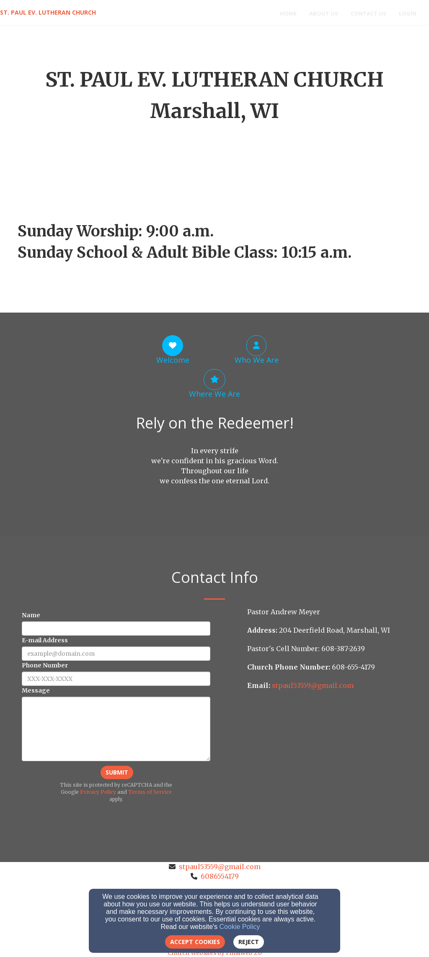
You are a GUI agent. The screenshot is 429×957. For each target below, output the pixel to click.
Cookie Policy (240, 926)
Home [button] (288, 13)
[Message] (116, 729)
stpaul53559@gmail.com (220, 866)
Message (36, 690)
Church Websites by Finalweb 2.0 (215, 953)
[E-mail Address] (116, 654)
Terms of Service (150, 792)
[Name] (116, 628)
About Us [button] (323, 13)
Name (31, 615)
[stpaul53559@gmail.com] (313, 685)
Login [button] (407, 13)
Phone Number (45, 665)
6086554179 (220, 876)
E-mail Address (45, 640)
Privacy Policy (98, 792)
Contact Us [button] (368, 13)
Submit (117, 772)
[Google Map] (329, 757)
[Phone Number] (116, 679)
